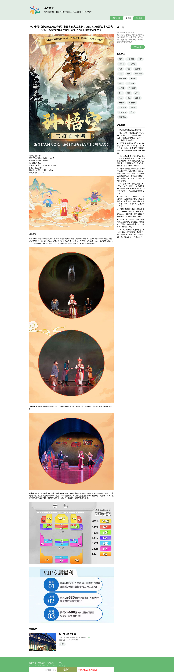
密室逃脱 (122, 78)
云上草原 (132, 88)
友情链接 (50, 663)
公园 (128, 74)
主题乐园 (130, 83)
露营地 (137, 69)
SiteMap (59, 663)
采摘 (120, 83)
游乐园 (121, 88)
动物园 (121, 103)
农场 (128, 69)
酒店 (120, 59)
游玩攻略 (139, 18)
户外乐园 (138, 74)
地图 (88, 637)
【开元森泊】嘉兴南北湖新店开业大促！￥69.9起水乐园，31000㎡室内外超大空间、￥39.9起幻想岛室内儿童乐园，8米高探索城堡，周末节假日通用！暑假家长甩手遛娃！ (131, 161)
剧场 (62, 644)
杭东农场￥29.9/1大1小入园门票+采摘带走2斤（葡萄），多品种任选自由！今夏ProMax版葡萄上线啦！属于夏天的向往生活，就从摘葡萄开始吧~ (131, 188)
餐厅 (120, 93)
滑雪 (128, 93)
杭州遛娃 (49, 8)
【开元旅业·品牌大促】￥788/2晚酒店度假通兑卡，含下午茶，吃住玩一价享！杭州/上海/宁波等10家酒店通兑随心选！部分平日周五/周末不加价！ (131, 148)
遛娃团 (128, 18)
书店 (120, 98)
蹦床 (136, 93)
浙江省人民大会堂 (67, 634)
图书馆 (137, 98)
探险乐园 (122, 112)
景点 (120, 69)
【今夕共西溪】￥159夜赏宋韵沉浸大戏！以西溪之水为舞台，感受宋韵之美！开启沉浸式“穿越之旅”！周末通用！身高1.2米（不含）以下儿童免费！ (131, 201)
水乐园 (133, 78)
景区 (132, 112)
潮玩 (128, 98)
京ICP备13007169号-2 (59, 666)
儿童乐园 (130, 59)
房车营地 (122, 117)
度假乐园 (122, 107)
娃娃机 (133, 107)
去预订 (67, 669)
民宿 (120, 74)
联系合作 (137, 47)
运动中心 (132, 64)
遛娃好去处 (116, 18)
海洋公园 (132, 103)
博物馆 (121, 64)
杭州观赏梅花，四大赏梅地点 (130, 130)
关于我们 (32, 663)
